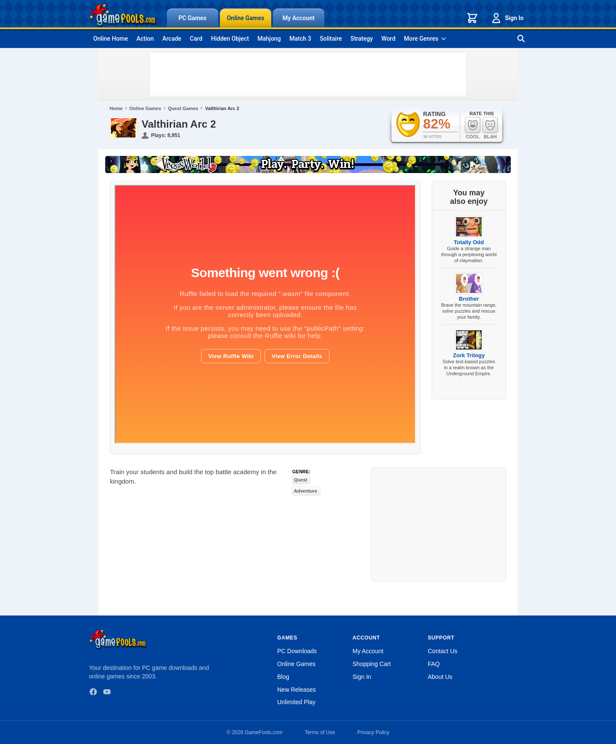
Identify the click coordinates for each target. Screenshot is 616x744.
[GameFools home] (123, 15)
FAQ (434, 663)
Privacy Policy (373, 732)
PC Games (192, 18)
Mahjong (269, 38)
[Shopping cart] (472, 18)
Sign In (507, 18)
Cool (472, 128)
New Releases (296, 689)
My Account (299, 18)
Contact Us (442, 651)
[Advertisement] (308, 74)
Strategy (361, 38)
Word (389, 38)
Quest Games (183, 108)
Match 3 (300, 38)
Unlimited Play (296, 702)
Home (116, 108)
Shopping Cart (371, 663)
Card (196, 38)
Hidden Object (230, 38)
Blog (283, 676)
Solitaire (331, 38)
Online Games (245, 18)
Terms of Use (320, 732)
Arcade (171, 38)
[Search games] (521, 39)
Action (145, 38)
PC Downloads (297, 651)
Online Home (110, 38)
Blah (490, 128)
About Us (440, 676)
